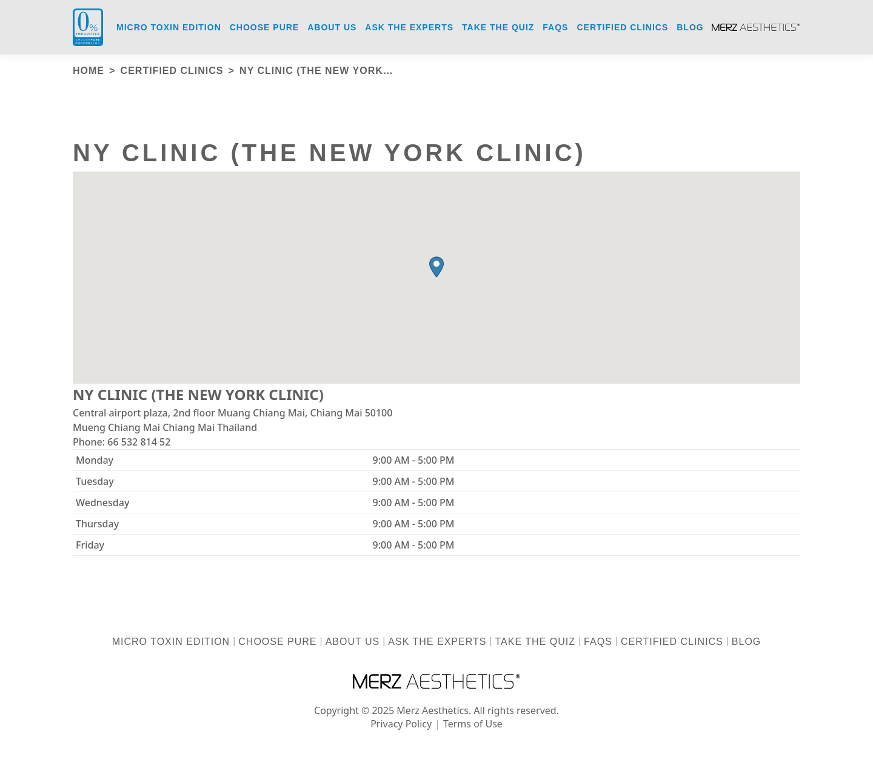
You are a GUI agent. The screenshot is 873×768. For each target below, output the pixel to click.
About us (353, 641)
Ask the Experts (437, 641)
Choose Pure (277, 641)
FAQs (598, 641)
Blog (746, 641)
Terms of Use (473, 723)
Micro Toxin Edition (171, 641)
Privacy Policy (401, 723)
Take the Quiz (535, 641)
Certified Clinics (672, 641)
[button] (436, 267)
